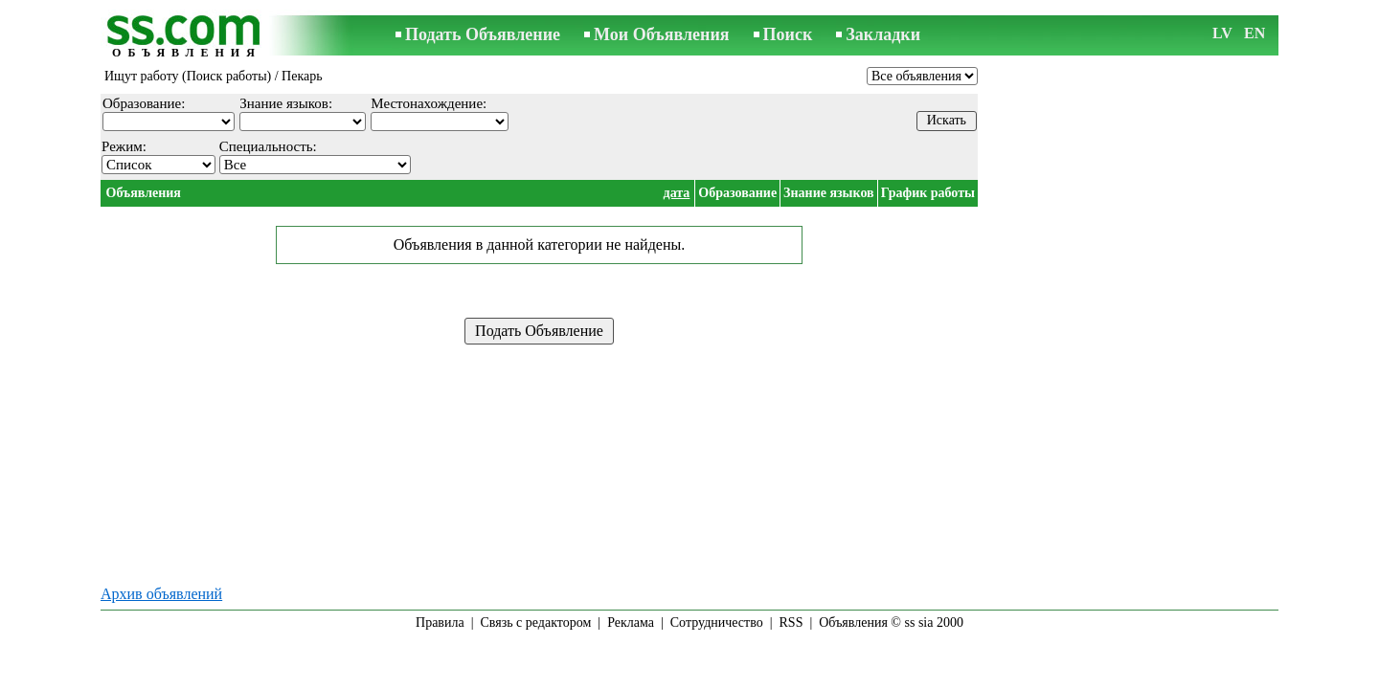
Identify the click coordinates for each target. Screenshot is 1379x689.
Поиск (788, 34)
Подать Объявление (482, 34)
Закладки (883, 34)
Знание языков (828, 193)
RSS (791, 622)
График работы (928, 193)
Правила (440, 622)
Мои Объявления (661, 34)
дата (677, 193)
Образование (737, 193)
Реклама (630, 622)
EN (1254, 33)
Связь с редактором (536, 622)
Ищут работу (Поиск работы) (187, 76)
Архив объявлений (161, 594)
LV (1222, 33)
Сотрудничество (716, 622)
